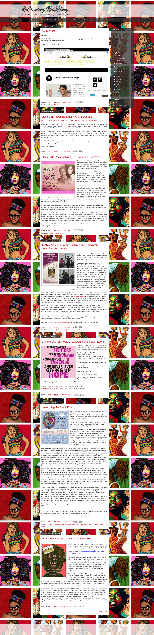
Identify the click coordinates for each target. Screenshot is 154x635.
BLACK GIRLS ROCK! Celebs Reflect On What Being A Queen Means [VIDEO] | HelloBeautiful (69, 120)
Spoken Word (59, 20)
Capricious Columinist (73, 20)
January (118, 89)
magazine (67, 330)
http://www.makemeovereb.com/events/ (53, 388)
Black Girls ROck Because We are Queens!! (67, 116)
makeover (83, 330)
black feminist (50, 524)
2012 (116, 92)
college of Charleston (69, 524)
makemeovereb (75, 330)
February (119, 87)
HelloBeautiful (68, 126)
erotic (78, 524)
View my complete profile (120, 105)
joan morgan (84, 524)
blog (47, 105)
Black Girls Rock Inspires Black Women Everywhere (72, 157)
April (117, 81)
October (118, 66)
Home (25, 20)
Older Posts (103, 612)
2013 (116, 56)
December (119, 58)
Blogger (87, 631)
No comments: (66, 102)
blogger (51, 105)
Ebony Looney (78, 296)
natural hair (90, 330)
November (119, 63)
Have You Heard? (46, 20)
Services (86, 20)
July (117, 74)
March (118, 84)
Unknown (118, 103)
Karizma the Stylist (83, 293)
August (118, 71)
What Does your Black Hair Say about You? (67, 538)
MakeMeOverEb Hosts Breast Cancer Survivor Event (72, 341)
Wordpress (57, 105)
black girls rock (50, 233)
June (117, 76)
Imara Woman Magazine (62, 322)
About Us (34, 20)
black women (59, 233)
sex (90, 524)
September (119, 69)
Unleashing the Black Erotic (57, 407)
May (117, 79)
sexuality (94, 524)
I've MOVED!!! (49, 31)
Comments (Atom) (78, 618)
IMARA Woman (59, 330)
